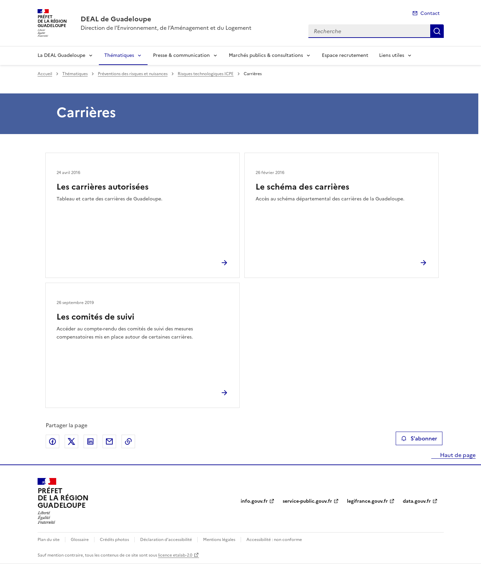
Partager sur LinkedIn (90, 441)
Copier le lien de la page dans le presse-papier (128, 441)
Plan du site (49, 540)
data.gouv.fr (417, 501)
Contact (430, 13)
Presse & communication (181, 55)
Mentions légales (219, 540)
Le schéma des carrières (302, 187)
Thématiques (119, 55)
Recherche (437, 31)
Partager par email (109, 441)
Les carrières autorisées (103, 187)
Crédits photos (114, 540)
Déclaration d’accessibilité (166, 540)
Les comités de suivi (95, 317)
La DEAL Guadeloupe (61, 55)
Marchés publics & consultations (266, 55)
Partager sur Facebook (52, 441)
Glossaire (80, 540)
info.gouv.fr (254, 501)
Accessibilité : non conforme (274, 540)
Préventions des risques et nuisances (133, 74)
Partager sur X (71, 441)
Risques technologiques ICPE (206, 74)
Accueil (45, 74)
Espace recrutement (345, 55)
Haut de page (457, 455)
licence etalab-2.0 (175, 555)
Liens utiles (391, 55)
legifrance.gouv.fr (367, 501)
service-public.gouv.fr (307, 501)
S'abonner (419, 438)
